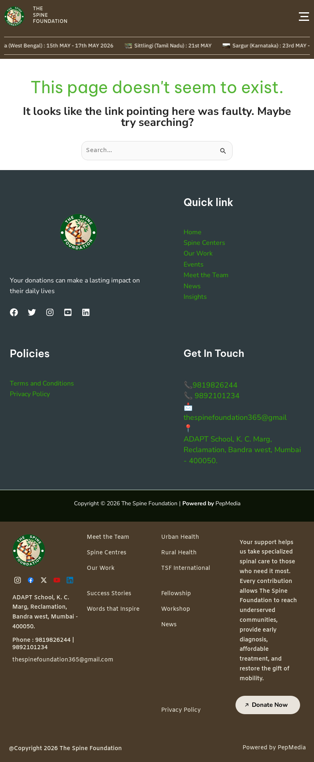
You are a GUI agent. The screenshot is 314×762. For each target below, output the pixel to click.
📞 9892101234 (212, 396)
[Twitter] (32, 312)
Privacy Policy (30, 394)
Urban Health (180, 537)
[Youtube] (58, 580)
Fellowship (176, 594)
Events (194, 264)
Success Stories (109, 594)
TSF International (185, 568)
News (192, 286)
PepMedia (227, 503)
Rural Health (179, 553)
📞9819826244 (211, 385)
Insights (195, 296)
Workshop (175, 609)
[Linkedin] (71, 580)
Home (193, 232)
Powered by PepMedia (274, 748)
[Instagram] (50, 312)
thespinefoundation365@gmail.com (62, 660)
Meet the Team (206, 275)
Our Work (198, 253)
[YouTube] (68, 312)
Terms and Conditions (42, 383)
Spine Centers (204, 242)
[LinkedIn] (86, 312)
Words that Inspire (113, 609)
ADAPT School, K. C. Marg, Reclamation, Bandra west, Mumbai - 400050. (242, 450)
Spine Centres (106, 553)
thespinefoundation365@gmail (235, 417)
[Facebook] (14, 312)
